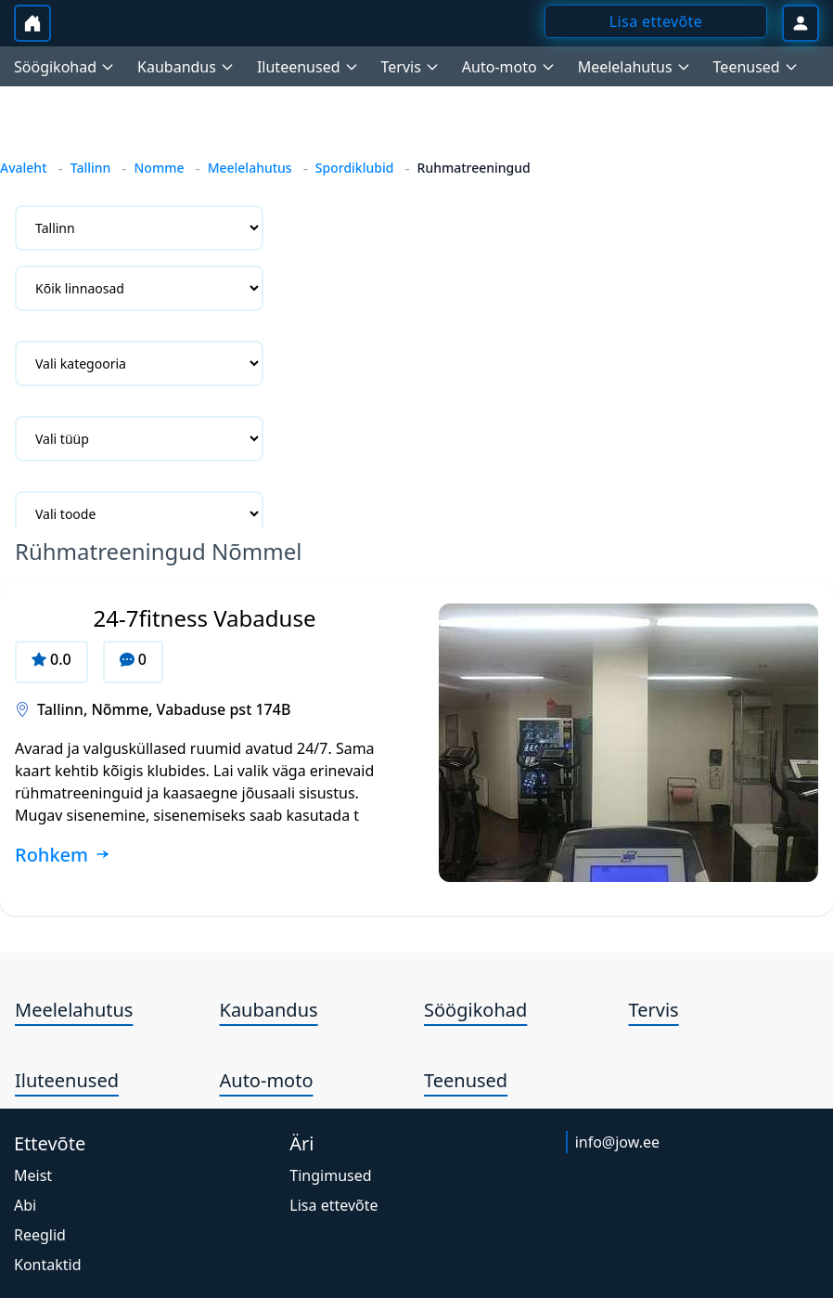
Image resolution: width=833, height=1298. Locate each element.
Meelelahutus (250, 167)
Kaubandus (269, 1009)
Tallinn (90, 167)
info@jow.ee (617, 1142)
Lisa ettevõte (333, 1205)
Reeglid (40, 1235)
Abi (25, 1205)
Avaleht (23, 167)
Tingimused (330, 1175)
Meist (33, 1175)
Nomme (159, 167)
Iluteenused (67, 1080)
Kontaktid (48, 1264)
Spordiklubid (354, 167)
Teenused (465, 1080)
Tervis (654, 1009)
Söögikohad (475, 1009)
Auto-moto (267, 1080)
